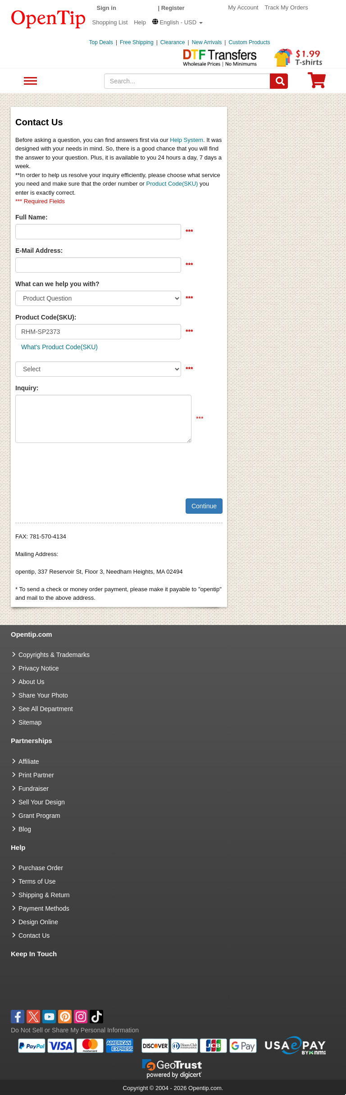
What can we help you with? (57, 283)
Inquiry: (26, 388)
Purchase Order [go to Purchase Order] (40, 867)
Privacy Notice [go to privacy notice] (38, 668)
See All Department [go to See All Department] (45, 708)
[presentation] (83, 467)
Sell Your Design (41, 802)
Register (173, 8)
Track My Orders (286, 7)
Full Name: (31, 217)
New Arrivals (207, 42)
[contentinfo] (48, 18)
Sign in (106, 8)
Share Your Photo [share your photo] (43, 695)
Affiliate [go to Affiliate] (28, 761)
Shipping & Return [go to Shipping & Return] (44, 895)
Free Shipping (137, 42)
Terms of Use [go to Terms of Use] (36, 881)
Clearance (172, 42)
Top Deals (101, 42)
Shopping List (110, 22)
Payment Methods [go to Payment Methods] (43, 908)
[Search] (279, 81)
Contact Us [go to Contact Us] (34, 935)
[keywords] (187, 81)
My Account (243, 7)
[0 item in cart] (317, 83)
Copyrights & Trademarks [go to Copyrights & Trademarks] (54, 654)
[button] (177, 22)
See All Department (29, 81)
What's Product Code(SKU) (59, 347)
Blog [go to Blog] (24, 829)
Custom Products (249, 42)
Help (140, 22)
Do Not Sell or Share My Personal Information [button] (75, 1030)
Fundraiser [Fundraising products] (33, 788)
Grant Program (39, 815)
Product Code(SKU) (172, 183)
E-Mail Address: (39, 250)
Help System (186, 140)
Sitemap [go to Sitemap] (29, 722)
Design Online (38, 922)
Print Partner (36, 775)
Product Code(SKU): (45, 317)
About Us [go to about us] (31, 681)
